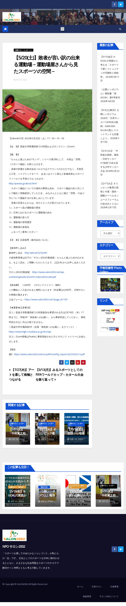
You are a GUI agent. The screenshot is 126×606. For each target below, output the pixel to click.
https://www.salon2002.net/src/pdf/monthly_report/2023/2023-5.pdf (49, 354)
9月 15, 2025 (76, 439)
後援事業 (87, 596)
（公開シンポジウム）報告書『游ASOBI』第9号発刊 (110, 93)
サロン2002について (109, 596)
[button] (120, 29)
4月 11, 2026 (17, 501)
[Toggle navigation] (62, 28)
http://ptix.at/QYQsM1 (36, 252)
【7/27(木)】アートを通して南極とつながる (21, 375)
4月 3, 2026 (47, 501)
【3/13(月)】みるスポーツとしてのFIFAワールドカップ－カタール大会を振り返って (59, 375)
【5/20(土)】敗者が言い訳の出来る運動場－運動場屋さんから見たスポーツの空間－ (47, 64)
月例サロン (97, 586)
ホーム (80, 586)
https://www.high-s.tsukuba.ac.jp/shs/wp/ (30, 331)
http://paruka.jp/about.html (23, 183)
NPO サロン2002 (13, 546)
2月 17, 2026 (47, 439)
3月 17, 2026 (77, 501)
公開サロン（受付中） (17, 487)
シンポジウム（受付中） (77, 486)
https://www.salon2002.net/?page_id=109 (46, 299)
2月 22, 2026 (18, 439)
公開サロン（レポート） (23, 50)
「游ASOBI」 (44, 487)
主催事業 (114, 586)
